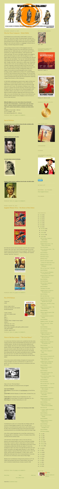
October (42, 232)
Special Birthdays (9, 120)
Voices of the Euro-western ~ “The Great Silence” (18, 337)
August (42, 236)
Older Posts (33, 475)
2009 (40, 466)
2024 (40, 216)
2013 (40, 458)
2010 (40, 464)
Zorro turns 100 (43, 407)
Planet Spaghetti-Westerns (43, 191)
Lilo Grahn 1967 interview (45, 328)
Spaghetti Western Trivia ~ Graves (47, 298)
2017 (40, 450)
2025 (40, 214)
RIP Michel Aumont (44, 256)
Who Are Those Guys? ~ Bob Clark (47, 268)
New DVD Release (9, 298)
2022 (40, 220)
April (42, 439)
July (42, 433)
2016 (40, 452)
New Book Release (44, 281)
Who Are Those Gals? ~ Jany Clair (47, 383)
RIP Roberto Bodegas (44, 431)
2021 (40, 222)
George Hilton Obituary (45, 339)
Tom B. (48, 472)
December (43, 228)
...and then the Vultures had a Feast (47, 262)
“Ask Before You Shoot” (45, 288)
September (43, 234)
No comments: (22, 115)
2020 (40, 224)
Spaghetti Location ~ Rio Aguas (46, 321)
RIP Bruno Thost (43, 258)
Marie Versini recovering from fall (47, 356)
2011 (40, 462)
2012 (40, 460)
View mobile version (20, 477)
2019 (40, 226)
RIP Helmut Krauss (44, 254)
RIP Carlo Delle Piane (44, 296)
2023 (40, 218)
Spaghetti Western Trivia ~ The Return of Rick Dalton (19, 208)
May (42, 437)
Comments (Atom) (13, 481)
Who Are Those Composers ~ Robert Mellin (16, 33)
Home (20, 475)
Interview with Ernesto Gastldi (46, 260)
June (42, 435)
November (43, 230)
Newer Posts (6, 475)
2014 (40, 456)
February (43, 443)
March (42, 441)
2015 (40, 454)
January (42, 445)
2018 (40, 448)
